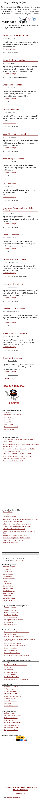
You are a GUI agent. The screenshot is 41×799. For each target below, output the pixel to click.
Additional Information (10, 543)
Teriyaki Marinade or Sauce (14, 259)
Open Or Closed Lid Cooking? (12, 521)
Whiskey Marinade (11, 109)
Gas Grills (7, 419)
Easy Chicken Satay (10, 634)
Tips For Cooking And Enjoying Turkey (15, 535)
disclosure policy (17, 560)
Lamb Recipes (7, 576)
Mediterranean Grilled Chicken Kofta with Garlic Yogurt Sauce (19, 640)
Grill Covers (8, 667)
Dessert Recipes (8, 574)
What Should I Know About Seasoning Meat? (17, 524)
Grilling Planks (8, 622)
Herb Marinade (9, 183)
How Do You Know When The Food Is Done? (17, 526)
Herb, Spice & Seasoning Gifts (13, 715)
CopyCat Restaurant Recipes (13, 696)
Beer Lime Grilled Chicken (12, 643)
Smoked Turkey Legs (10, 648)
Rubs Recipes (7, 583)
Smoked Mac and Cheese (12, 653)
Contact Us (20, 794)
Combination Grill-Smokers (12, 415)
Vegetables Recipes (9, 598)
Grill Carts (7, 662)
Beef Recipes (7, 569)
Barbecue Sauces (9, 713)
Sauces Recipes (22, 276)
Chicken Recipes (12, 77)
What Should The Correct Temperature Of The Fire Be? (20, 519)
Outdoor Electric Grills (11, 427)
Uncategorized (7, 596)
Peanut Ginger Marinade (13, 158)
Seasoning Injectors (10, 624)
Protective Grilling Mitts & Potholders (16, 679)
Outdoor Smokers (9, 429)
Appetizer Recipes (9, 567)
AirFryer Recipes (9, 689)
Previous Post (7, 378)
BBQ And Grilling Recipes (12, 691)
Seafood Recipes (8, 588)
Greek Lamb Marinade (12, 84)
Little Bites (7, 703)
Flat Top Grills (8, 417)
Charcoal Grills (9, 412)
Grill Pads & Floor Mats (11, 677)
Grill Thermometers (10, 617)
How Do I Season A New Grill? (12, 517)
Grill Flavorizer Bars (10, 672)
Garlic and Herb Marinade (14, 308)
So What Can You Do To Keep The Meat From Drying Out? (19, 532)
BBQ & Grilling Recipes (15, 2)
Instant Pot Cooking (10, 701)
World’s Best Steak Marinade (15, 35)
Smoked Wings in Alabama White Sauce (16, 632)
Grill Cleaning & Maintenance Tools (15, 665)
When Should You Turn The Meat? (14, 529)
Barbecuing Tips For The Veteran (13, 540)
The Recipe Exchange (11, 686)
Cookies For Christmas (11, 694)
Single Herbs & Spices (11, 730)
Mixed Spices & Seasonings (13, 723)
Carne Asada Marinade (13, 234)
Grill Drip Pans (8, 670)
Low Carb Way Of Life (11, 706)
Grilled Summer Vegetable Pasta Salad (16, 655)
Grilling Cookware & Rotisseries (14, 620)
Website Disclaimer (20, 790)
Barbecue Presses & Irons (12, 612)
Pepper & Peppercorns (11, 725)
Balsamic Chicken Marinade (15, 60)
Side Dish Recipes (8, 591)
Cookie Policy (9, 787)
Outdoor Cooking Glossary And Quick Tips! (16, 538)
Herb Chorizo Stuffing (11, 650)
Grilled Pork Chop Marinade (15, 333)
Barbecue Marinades (11, 718)
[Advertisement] (20, 485)
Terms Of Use (32, 787)
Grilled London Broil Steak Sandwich (15, 645)
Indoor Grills (8, 422)
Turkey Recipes (8, 593)
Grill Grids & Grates (10, 674)
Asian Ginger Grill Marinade (15, 134)
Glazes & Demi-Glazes (11, 720)
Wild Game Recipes (9, 600)
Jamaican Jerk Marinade (13, 284)
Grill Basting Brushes (11, 615)
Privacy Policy (20, 787)
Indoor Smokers (9, 424)
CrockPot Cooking (9, 698)
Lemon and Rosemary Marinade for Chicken (18, 209)
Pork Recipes (7, 581)
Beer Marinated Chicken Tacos (14, 636)
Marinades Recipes (13, 52)
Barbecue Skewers (10, 608)
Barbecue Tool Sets (10, 610)
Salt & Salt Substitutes (11, 727)
